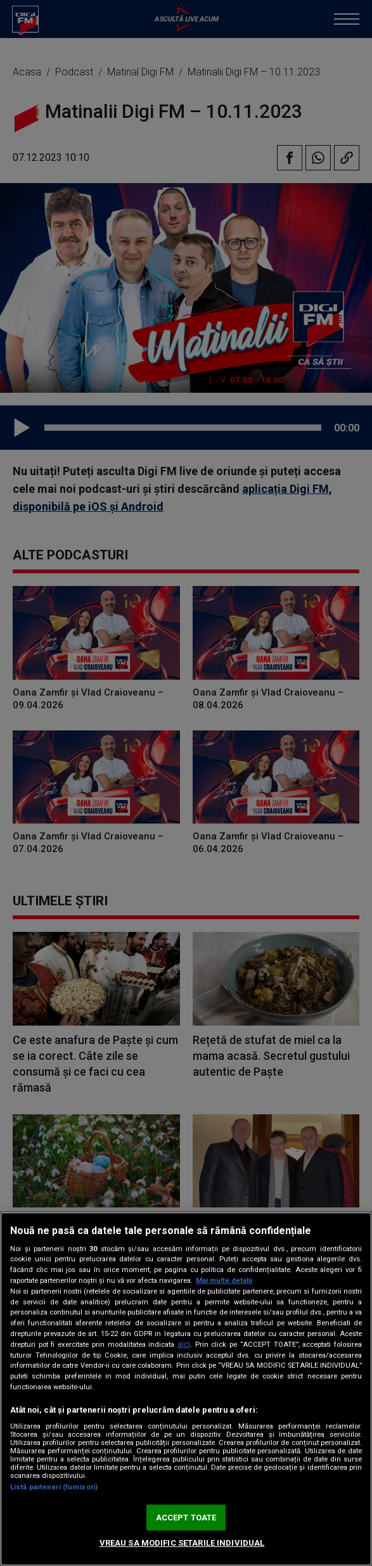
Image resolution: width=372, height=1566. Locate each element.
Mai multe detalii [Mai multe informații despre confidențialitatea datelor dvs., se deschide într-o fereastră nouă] (224, 1280)
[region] (186, 1389)
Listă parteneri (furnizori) (54, 1487)
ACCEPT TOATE (186, 1517)
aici (183, 1344)
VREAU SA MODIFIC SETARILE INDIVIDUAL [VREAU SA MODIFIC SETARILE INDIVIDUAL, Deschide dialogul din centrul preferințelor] (182, 1543)
